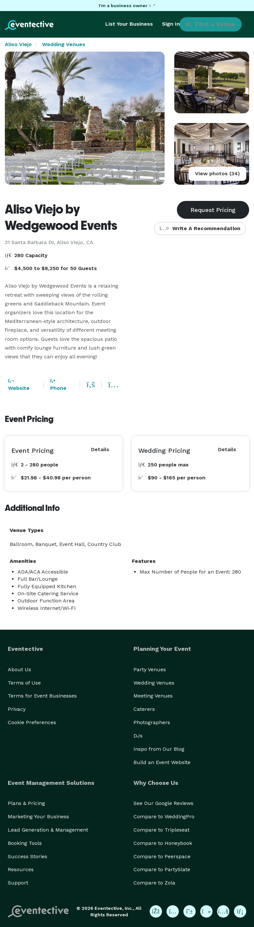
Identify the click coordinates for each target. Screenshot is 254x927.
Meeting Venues (153, 696)
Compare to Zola (154, 883)
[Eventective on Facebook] (156, 911)
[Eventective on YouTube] (223, 911)
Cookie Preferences (32, 722)
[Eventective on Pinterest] (189, 911)
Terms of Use (24, 683)
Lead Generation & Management (48, 830)
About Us (19, 669)
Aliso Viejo (18, 44)
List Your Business (129, 24)
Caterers (144, 709)
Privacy (17, 709)
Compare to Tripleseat (161, 830)
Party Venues (149, 669)
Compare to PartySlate (161, 869)
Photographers (151, 722)
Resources (21, 869)
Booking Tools (25, 843)
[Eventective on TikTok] (206, 911)
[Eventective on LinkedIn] (240, 911)
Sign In (171, 24)
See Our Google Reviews (163, 803)
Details (100, 449)
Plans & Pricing (26, 803)
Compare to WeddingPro (163, 816)
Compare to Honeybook (162, 843)
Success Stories (27, 856)
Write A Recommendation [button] (200, 228)
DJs (138, 736)
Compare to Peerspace (161, 856)
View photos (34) (217, 173)
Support (18, 883)
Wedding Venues (63, 44)
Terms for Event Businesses (42, 696)
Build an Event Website (161, 762)
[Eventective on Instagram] (173, 911)
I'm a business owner (127, 5)
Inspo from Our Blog (158, 749)
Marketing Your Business (38, 816)
